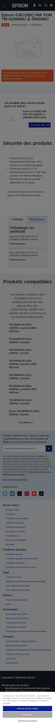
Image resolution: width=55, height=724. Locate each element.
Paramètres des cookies (27, 721)
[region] (27, 708)
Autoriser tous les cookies (27, 708)
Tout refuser (27, 714)
